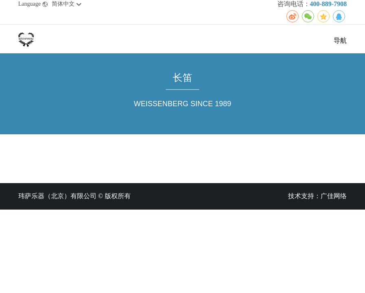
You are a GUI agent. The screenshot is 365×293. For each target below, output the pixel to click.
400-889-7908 (328, 3)
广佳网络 (334, 195)
